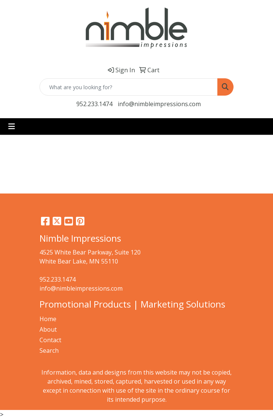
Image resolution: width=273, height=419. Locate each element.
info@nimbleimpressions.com (159, 104)
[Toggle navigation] (12, 126)
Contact (50, 340)
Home (47, 319)
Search (49, 350)
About (48, 329)
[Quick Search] (128, 87)
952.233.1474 (94, 104)
